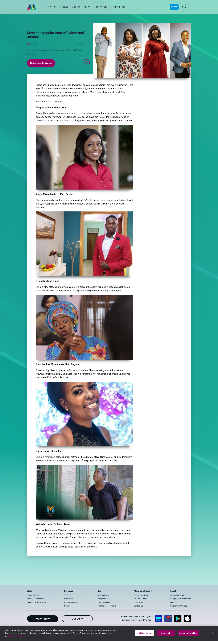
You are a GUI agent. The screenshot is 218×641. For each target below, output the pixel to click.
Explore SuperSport (71, 602)
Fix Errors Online (140, 599)
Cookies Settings (144, 633)
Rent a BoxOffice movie (36, 602)
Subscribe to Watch (41, 63)
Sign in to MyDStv (141, 595)
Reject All (165, 633)
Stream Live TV (33, 595)
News (66, 606)
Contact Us (138, 606)
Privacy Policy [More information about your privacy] (15, 636)
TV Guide (68, 595)
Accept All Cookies (188, 633)
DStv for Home (103, 595)
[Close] (213, 633)
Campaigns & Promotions (180, 599)
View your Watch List (35, 599)
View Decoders (104, 602)
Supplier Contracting (178, 606)
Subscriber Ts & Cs (177, 595)
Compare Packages (106, 599)
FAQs (172, 602)
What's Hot (68, 599)
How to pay (138, 602)
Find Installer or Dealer (107, 606)
